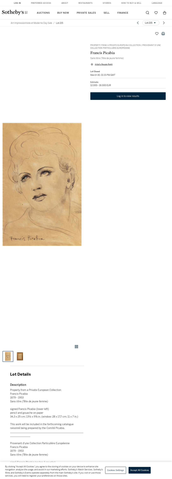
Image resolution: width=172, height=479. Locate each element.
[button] (42, 184)
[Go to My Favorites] (156, 13)
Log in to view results (128, 96)
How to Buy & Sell (131, 3)
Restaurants (85, 3)
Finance (122, 13)
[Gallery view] (76, 346)
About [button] (64, 3)
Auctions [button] (43, 13)
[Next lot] (164, 22)
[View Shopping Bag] (164, 13)
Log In (17, 3)
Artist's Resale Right (103, 64)
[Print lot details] (163, 33)
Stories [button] (107, 3)
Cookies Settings (115, 470)
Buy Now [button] (63, 13)
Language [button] (157, 3)
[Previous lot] (138, 22)
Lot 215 (59, 23)
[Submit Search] (147, 12)
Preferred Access (41, 3)
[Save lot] (156, 33)
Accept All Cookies (139, 470)
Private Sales (86, 13)
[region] (86, 470)
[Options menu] (150, 22)
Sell (107, 13)
